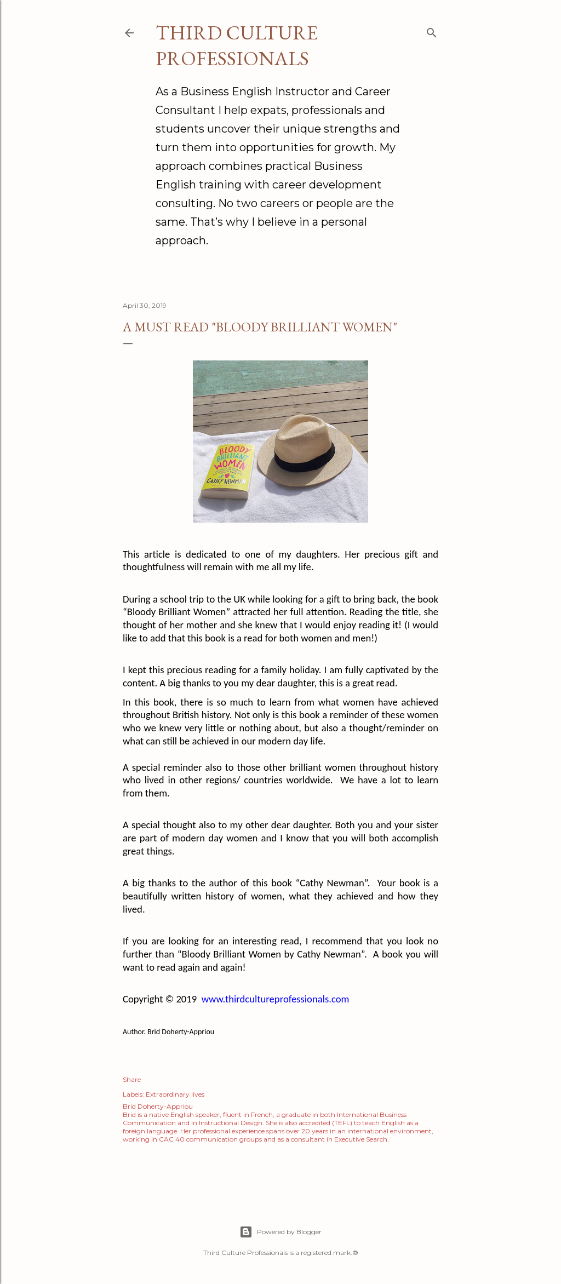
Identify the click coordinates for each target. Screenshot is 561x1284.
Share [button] (132, 1079)
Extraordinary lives (175, 1094)
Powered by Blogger (280, 1232)
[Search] (431, 30)
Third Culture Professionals (237, 45)
